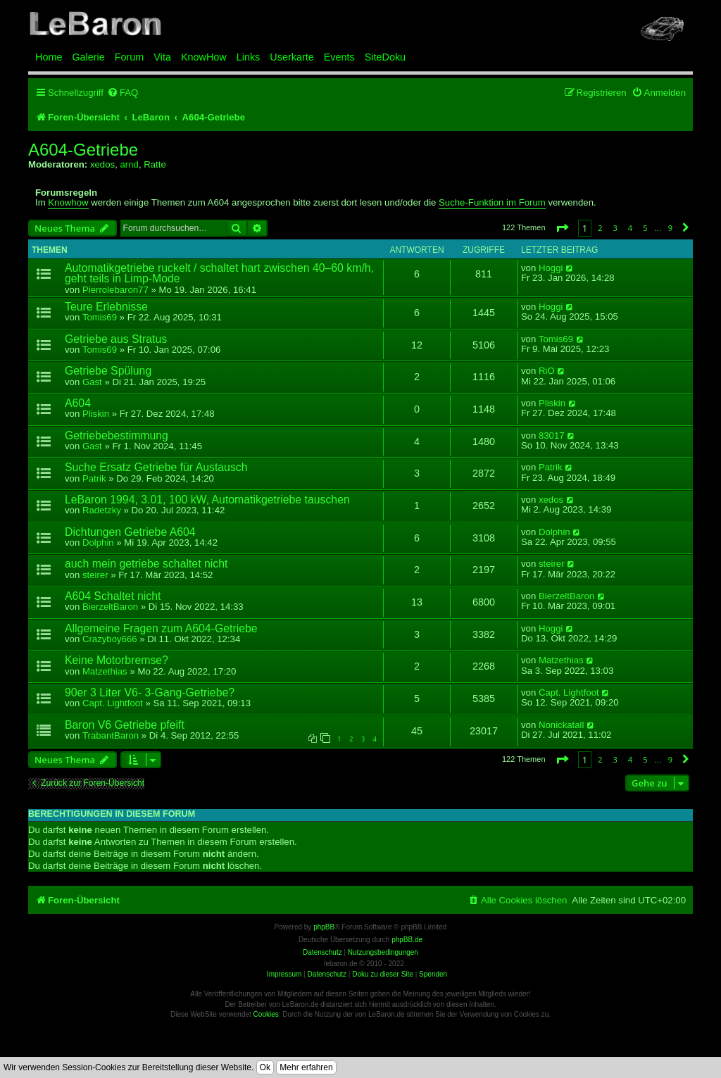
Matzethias (104, 671)
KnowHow (204, 57)
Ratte (155, 164)
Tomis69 (99, 317)
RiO (547, 371)
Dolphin (98, 542)
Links (249, 57)
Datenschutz (326, 974)
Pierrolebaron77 (115, 289)
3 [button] (615, 228)
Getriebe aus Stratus (116, 339)
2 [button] (600, 228)
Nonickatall (561, 725)
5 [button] (645, 228)
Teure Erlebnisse (106, 307)
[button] (561, 228)
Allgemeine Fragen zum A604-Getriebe (161, 628)
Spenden (433, 974)
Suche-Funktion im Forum (492, 203)
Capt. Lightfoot (112, 703)
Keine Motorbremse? (116, 660)
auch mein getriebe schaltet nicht (146, 564)
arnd (129, 164)
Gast (92, 382)
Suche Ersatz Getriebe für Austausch (156, 467)
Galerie (88, 57)
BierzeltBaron (110, 606)
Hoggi (551, 268)
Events (339, 57)
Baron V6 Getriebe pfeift (124, 725)
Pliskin (95, 413)
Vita (162, 57)
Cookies (266, 1014)
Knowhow (68, 203)
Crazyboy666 (109, 639)
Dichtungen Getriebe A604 (130, 532)
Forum (129, 57)
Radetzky (101, 510)
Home (48, 57)
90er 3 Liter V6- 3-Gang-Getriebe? (149, 692)
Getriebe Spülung (108, 371)
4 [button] (630, 228)
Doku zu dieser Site (382, 974)
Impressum (284, 974)
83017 (552, 436)
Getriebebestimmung (116, 435)
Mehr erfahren (306, 1067)
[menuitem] (122, 92)
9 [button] (670, 228)
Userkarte (291, 57)
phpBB (323, 927)
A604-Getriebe (83, 150)
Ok (265, 1067)
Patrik (94, 478)
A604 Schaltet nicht (113, 596)
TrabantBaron (110, 735)
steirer (95, 575)
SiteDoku (385, 57)
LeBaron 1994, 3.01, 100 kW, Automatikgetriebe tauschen (207, 500)
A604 (78, 403)
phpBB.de (406, 940)
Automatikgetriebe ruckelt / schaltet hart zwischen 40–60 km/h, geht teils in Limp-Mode (219, 273)
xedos (102, 164)
